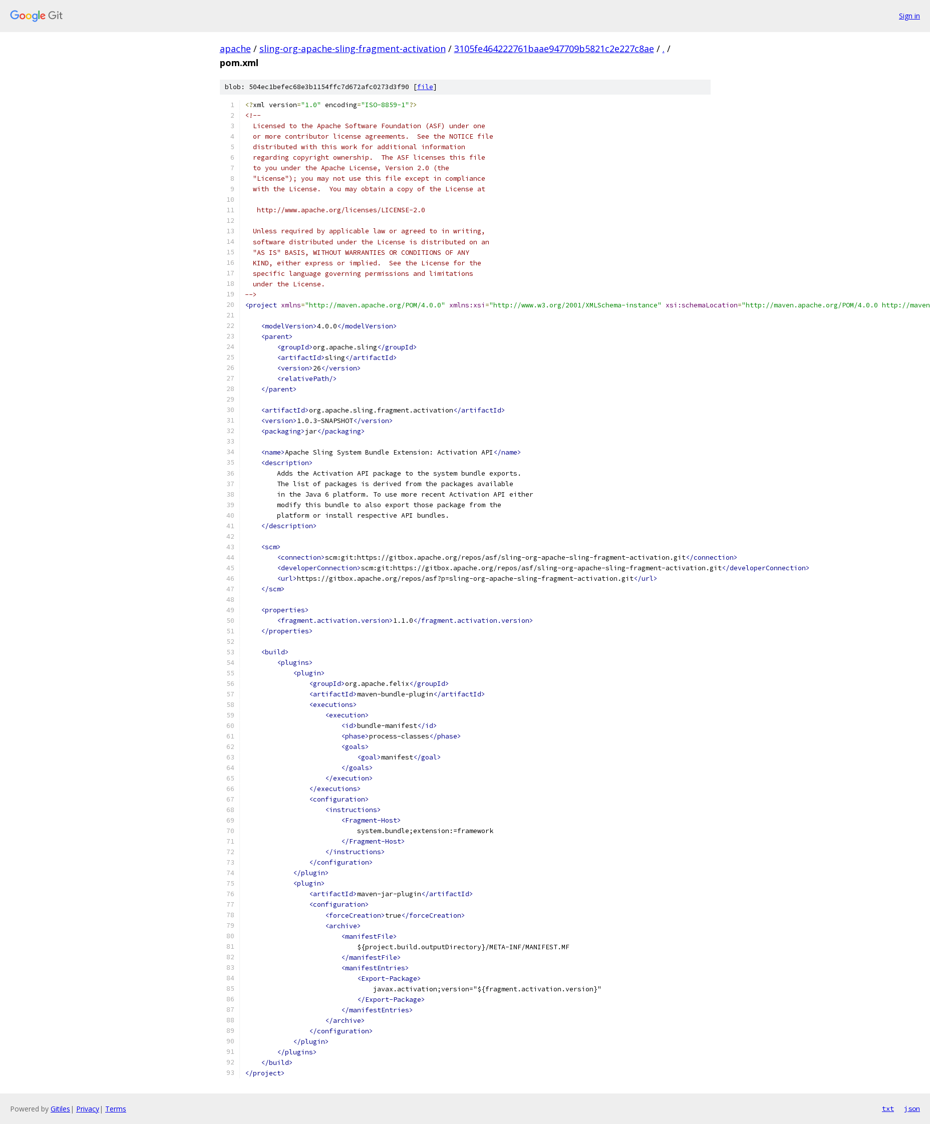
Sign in (909, 16)
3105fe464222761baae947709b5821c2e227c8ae (554, 49)
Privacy (87, 1108)
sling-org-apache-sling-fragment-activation (352, 49)
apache (235, 49)
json (912, 1108)
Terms (115, 1108)
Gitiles (60, 1108)
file (425, 87)
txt (888, 1108)
